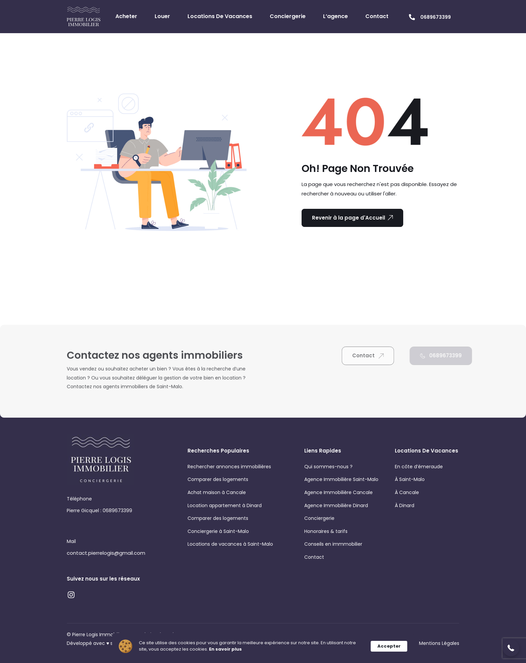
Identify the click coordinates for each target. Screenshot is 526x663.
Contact (376, 16)
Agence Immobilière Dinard (336, 505)
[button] (511, 648)
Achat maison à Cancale (217, 492)
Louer (162, 16)
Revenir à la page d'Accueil (352, 217)
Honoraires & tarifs (326, 531)
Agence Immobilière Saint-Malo (341, 479)
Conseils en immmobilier (333, 544)
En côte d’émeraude (419, 466)
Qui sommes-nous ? (328, 466)
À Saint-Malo (410, 479)
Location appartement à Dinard (225, 505)
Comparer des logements (218, 479)
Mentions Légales (439, 643)
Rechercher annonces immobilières (229, 466)
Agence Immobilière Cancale (338, 492)
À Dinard (404, 505)
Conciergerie (288, 16)
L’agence (335, 16)
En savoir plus (225, 649)
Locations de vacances (220, 16)
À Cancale (407, 492)
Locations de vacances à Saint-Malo (230, 544)
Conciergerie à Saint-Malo (218, 531)
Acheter (126, 16)
